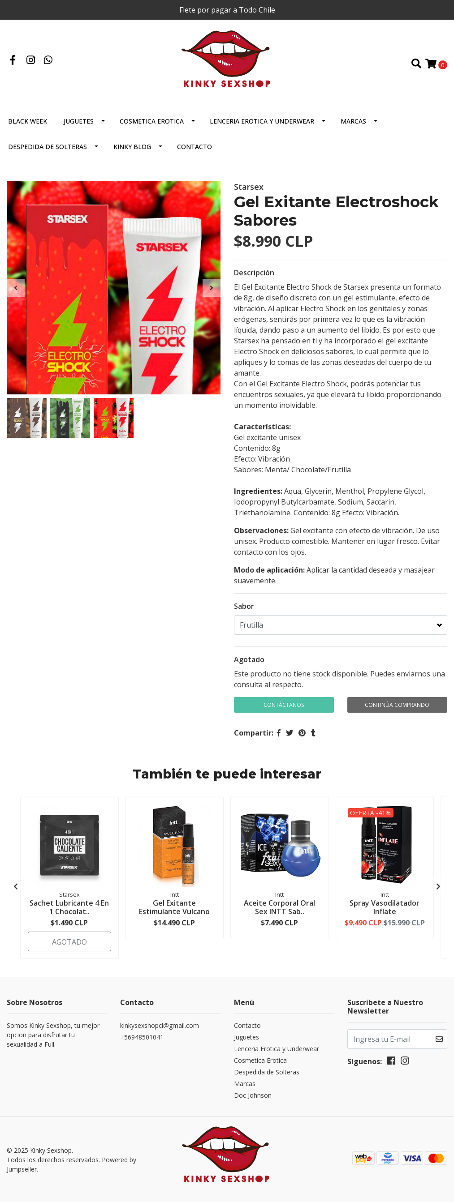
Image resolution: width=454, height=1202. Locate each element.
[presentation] (16, 288)
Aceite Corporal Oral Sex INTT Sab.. (279, 907)
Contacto (194, 146)
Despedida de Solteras (47, 146)
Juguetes (79, 121)
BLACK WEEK (27, 121)
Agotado (249, 659)
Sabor (244, 606)
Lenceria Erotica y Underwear (262, 121)
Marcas (353, 121)
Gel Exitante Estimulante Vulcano (174, 907)
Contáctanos (284, 705)
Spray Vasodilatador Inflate (384, 907)
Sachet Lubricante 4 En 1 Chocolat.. (69, 907)
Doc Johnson (253, 1095)
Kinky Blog (132, 146)
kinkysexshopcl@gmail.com (159, 1025)
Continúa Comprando (397, 705)
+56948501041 (142, 1037)
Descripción (254, 273)
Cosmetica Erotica (152, 121)
